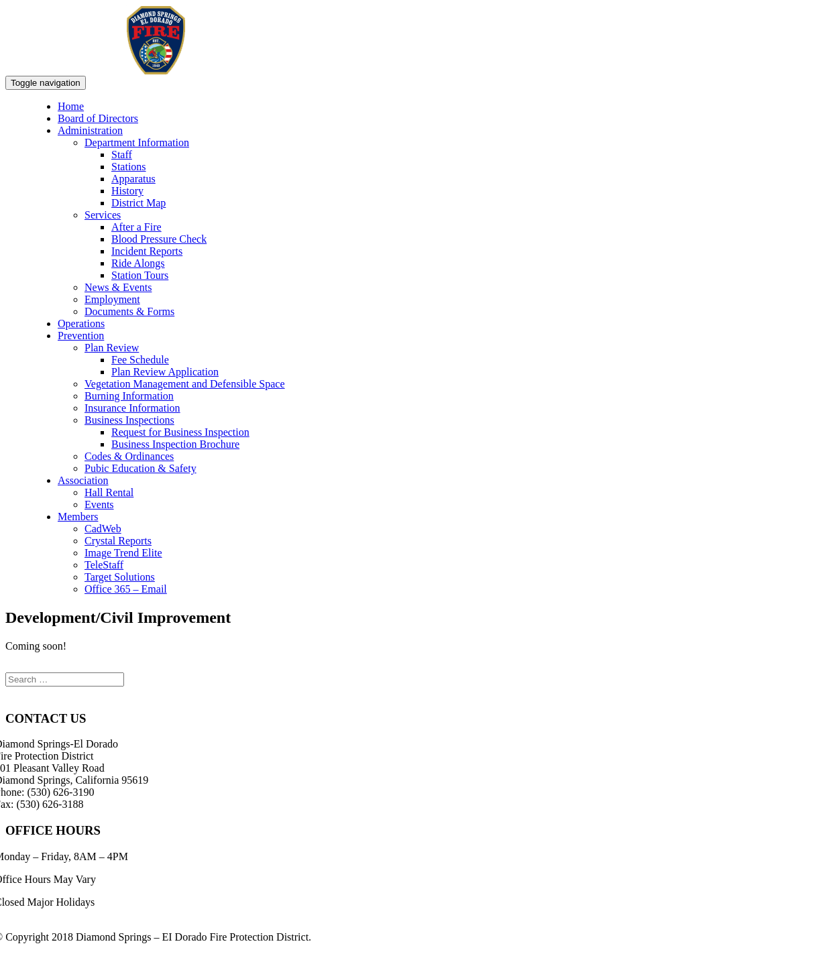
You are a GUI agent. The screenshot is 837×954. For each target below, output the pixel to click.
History (127, 190)
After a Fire (136, 227)
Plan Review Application (165, 371)
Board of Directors (98, 118)
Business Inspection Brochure (175, 444)
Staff (121, 154)
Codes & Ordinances (129, 456)
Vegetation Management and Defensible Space (185, 384)
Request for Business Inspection (180, 432)
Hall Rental (109, 492)
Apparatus (133, 178)
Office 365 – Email (126, 589)
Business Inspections (129, 420)
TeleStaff (104, 565)
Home (71, 106)
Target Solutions (120, 577)
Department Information (137, 142)
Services (103, 215)
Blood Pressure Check (159, 239)
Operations (81, 323)
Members (78, 516)
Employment (112, 299)
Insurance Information (132, 408)
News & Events (118, 287)
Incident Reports (146, 251)
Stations (128, 166)
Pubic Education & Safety (141, 468)
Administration (90, 130)
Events (99, 504)
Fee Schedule (140, 359)
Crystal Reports (118, 540)
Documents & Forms (129, 311)
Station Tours (139, 275)
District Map (138, 202)
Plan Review (112, 347)
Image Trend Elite (123, 552)
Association (83, 480)
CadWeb (103, 528)
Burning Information (129, 396)
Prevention (81, 335)
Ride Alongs (138, 263)
